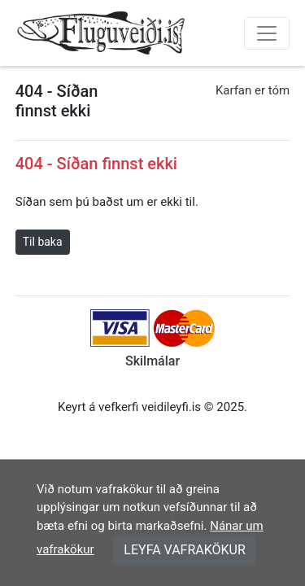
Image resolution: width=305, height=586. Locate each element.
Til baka (43, 241)
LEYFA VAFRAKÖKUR (185, 550)
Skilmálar (152, 361)
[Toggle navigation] (267, 33)
